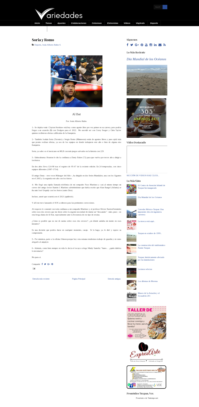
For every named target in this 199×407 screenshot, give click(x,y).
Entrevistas (112, 23)
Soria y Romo (43, 39)
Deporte (154, 23)
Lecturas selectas (145, 269)
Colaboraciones (78, 23)
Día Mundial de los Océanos (146, 59)
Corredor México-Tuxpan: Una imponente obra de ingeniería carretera (151, 212)
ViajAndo (140, 23)
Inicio (37, 23)
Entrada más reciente (41, 279)
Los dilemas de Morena (148, 281)
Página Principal (78, 279)
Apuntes (61, 23)
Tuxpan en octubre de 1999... (150, 233)
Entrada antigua (114, 279)
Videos (127, 23)
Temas (49, 23)
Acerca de (39, 29)
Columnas (97, 23)
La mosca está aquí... (146, 221)
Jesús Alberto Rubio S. (51, 45)
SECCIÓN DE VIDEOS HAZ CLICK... (143, 175)
